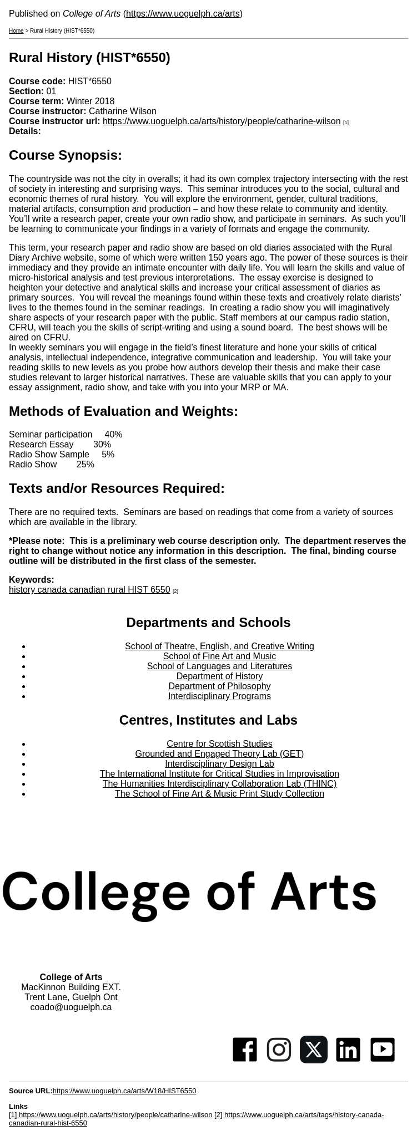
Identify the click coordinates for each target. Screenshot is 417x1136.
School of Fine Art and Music (220, 656)
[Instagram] (279, 1060)
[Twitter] (314, 1060)
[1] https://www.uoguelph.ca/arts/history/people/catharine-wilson (110, 1114)
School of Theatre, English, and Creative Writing (219, 646)
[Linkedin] (348, 1060)
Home (16, 31)
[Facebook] (245, 1060)
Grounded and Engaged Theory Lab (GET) (219, 753)
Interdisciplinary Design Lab (219, 763)
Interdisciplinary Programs (219, 696)
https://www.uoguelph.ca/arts (183, 13)
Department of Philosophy (219, 686)
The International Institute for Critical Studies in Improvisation (219, 773)
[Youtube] (382, 1060)
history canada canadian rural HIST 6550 (89, 589)
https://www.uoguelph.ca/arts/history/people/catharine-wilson (222, 121)
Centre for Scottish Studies (219, 743)
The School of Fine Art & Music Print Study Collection (219, 793)
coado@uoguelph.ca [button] (71, 1007)
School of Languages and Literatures (220, 666)
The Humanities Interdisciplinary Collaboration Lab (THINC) (220, 783)
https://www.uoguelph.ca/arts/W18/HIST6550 (125, 1091)
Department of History (220, 676)
